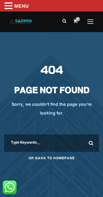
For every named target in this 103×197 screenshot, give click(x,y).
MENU (21, 6)
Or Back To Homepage (52, 159)
